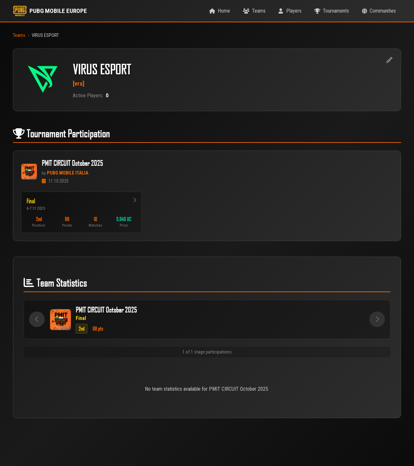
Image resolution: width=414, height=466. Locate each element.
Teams (19, 35)
